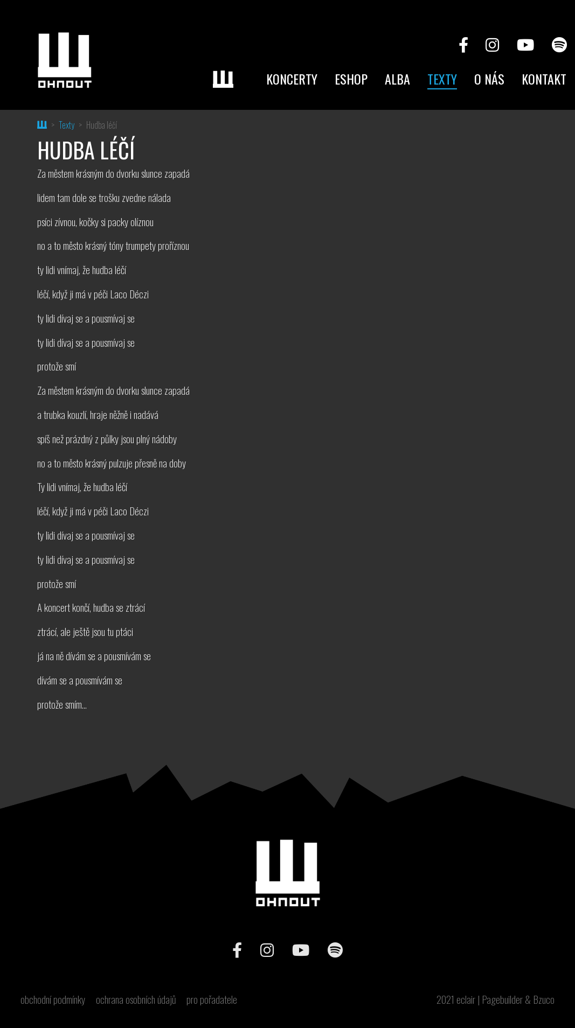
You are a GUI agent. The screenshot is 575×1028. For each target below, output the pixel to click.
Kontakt (544, 78)
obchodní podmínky (52, 999)
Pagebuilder (502, 999)
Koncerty (291, 78)
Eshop (351, 78)
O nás (489, 78)
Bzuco (544, 999)
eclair (465, 999)
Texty (442, 78)
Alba (397, 78)
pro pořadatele (211, 999)
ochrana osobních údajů (136, 999)
